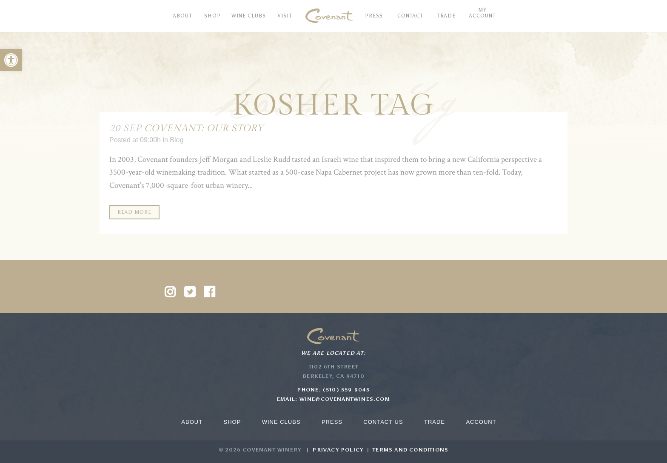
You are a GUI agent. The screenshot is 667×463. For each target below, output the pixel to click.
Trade (434, 422)
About (191, 422)
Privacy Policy (337, 450)
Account (481, 422)
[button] (11, 60)
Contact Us (383, 422)
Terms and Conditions (410, 450)
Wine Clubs (281, 422)
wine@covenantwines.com (344, 399)
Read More (134, 212)
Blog (176, 140)
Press (332, 422)
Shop (232, 422)
